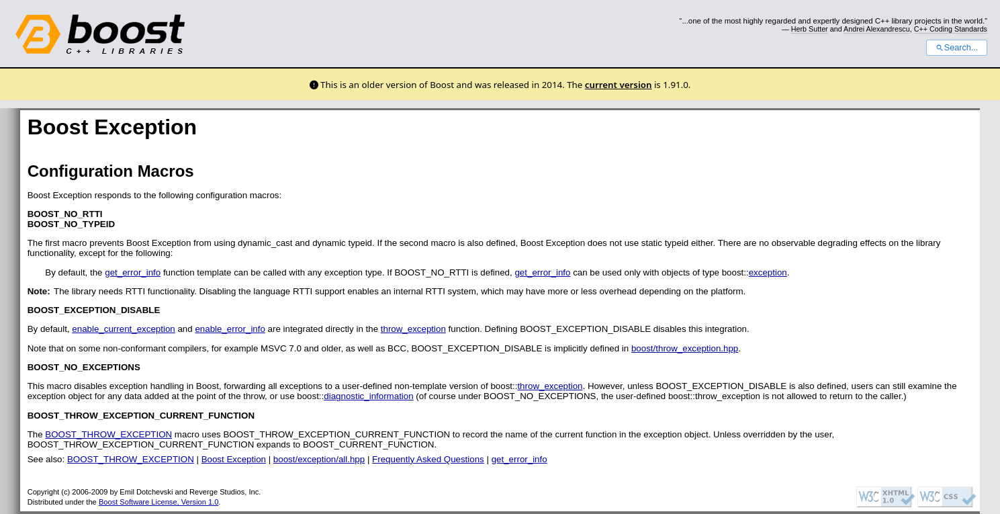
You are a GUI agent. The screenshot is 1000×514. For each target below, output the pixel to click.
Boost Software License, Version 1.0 (158, 502)
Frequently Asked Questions (428, 459)
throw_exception (413, 329)
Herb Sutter (809, 29)
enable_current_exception (123, 329)
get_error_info (133, 272)
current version (618, 85)
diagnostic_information (368, 396)
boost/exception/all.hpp (319, 459)
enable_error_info (230, 329)
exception (768, 272)
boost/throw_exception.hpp (684, 348)
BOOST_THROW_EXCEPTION (108, 434)
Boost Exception (233, 459)
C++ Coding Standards (950, 29)
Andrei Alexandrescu (877, 29)
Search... (957, 47)
